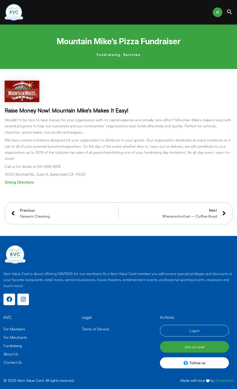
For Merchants (15, 337)
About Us (10, 354)
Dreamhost (224, 380)
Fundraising (108, 55)
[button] (229, 12)
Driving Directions (19, 182)
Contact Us (12, 362)
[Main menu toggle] (217, 12)
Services (131, 55)
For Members (14, 329)
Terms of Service (95, 329)
